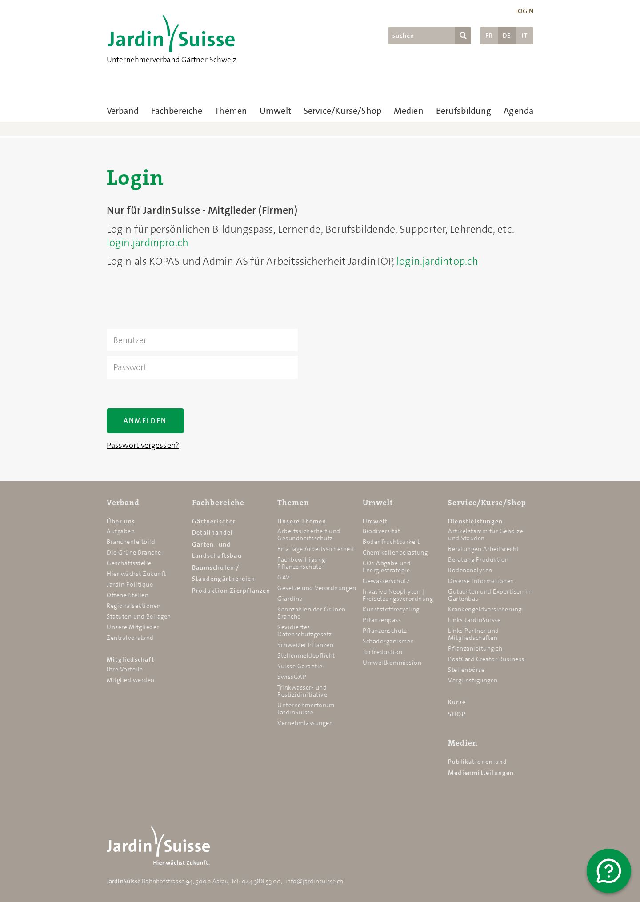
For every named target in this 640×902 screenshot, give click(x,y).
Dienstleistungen (475, 521)
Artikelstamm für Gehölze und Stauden (485, 534)
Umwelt (275, 110)
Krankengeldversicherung (485, 609)
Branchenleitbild (131, 542)
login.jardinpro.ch (147, 242)
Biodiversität (381, 531)
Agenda (518, 110)
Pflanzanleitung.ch (475, 648)
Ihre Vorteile (125, 669)
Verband (123, 110)
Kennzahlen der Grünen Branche (311, 612)
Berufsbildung (463, 110)
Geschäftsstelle (129, 563)
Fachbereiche (176, 110)
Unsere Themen (302, 521)
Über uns (121, 521)
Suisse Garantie (300, 666)
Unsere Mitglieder (133, 627)
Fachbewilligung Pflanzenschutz (301, 563)
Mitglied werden (131, 680)
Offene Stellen (127, 595)
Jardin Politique (130, 584)
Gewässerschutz (386, 581)
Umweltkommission (392, 663)
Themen (231, 110)
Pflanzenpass (382, 620)
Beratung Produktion (478, 559)
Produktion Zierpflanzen (231, 591)
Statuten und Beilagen (139, 616)
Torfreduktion (383, 652)
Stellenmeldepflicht (306, 655)
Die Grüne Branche (134, 552)
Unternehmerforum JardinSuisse (305, 708)
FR (489, 36)
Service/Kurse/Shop (342, 110)
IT (525, 36)
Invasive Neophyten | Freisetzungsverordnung (398, 595)
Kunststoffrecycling (391, 609)
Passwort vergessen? (143, 445)
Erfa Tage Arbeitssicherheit (316, 549)
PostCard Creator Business (486, 659)
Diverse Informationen (481, 581)
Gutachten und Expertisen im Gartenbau (490, 595)
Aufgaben (121, 531)
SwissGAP (291, 677)
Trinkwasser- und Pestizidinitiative (302, 690)
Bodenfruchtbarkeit (391, 542)
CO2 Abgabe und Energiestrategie (387, 566)
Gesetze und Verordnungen (316, 588)
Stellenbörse (466, 670)
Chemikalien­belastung (395, 552)
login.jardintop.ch (437, 261)
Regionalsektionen (134, 606)
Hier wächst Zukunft (136, 574)
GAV (283, 577)
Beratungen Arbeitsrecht (483, 549)
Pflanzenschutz (385, 631)
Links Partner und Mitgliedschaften (473, 634)
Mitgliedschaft (130, 659)
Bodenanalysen (470, 570)
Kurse (457, 702)
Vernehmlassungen (305, 723)
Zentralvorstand (130, 638)
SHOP (457, 714)
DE (507, 36)
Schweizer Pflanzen (305, 645)
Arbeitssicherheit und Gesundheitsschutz (308, 534)
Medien (409, 110)
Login (524, 11)
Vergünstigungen (473, 680)
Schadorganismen (388, 641)
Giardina (290, 599)
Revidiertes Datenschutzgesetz (304, 630)
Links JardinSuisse (474, 620)
